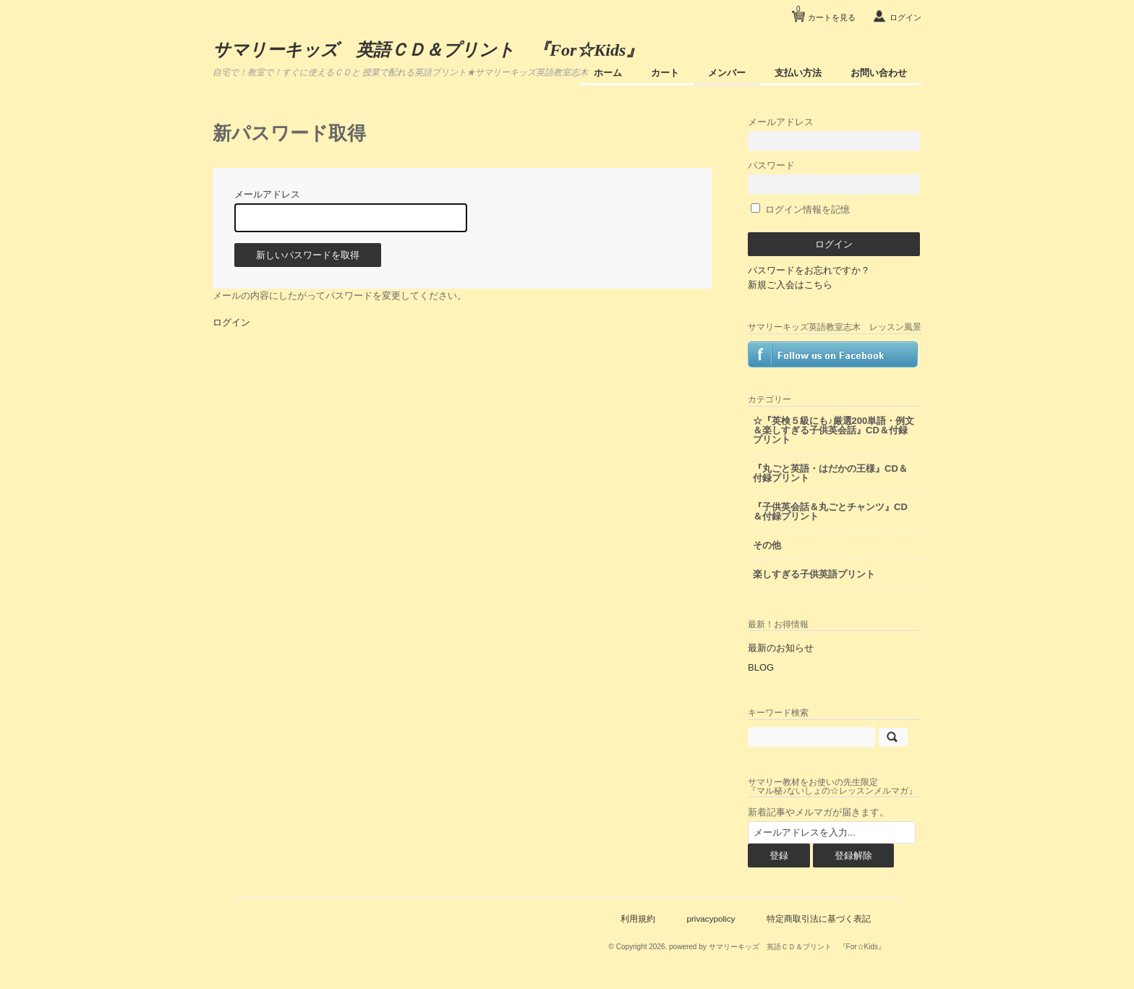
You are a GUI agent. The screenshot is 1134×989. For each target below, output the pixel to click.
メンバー (727, 72)
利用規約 (638, 918)
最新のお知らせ (781, 647)
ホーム (608, 72)
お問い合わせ (878, 72)
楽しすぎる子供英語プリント (814, 574)
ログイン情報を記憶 (800, 209)
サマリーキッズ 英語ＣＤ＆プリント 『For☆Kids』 (428, 50)
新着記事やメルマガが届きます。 (818, 812)
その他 (767, 545)
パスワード (834, 177)
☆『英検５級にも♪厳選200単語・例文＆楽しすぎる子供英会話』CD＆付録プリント (833, 430)
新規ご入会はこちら (790, 284)
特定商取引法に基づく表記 (819, 918)
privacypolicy (710, 918)
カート (665, 72)
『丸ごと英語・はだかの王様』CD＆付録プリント (830, 473)
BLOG (761, 667)
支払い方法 (798, 72)
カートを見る (826, 12)
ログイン (905, 17)
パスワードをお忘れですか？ (809, 270)
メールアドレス (834, 133)
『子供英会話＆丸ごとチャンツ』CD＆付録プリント (830, 511)
